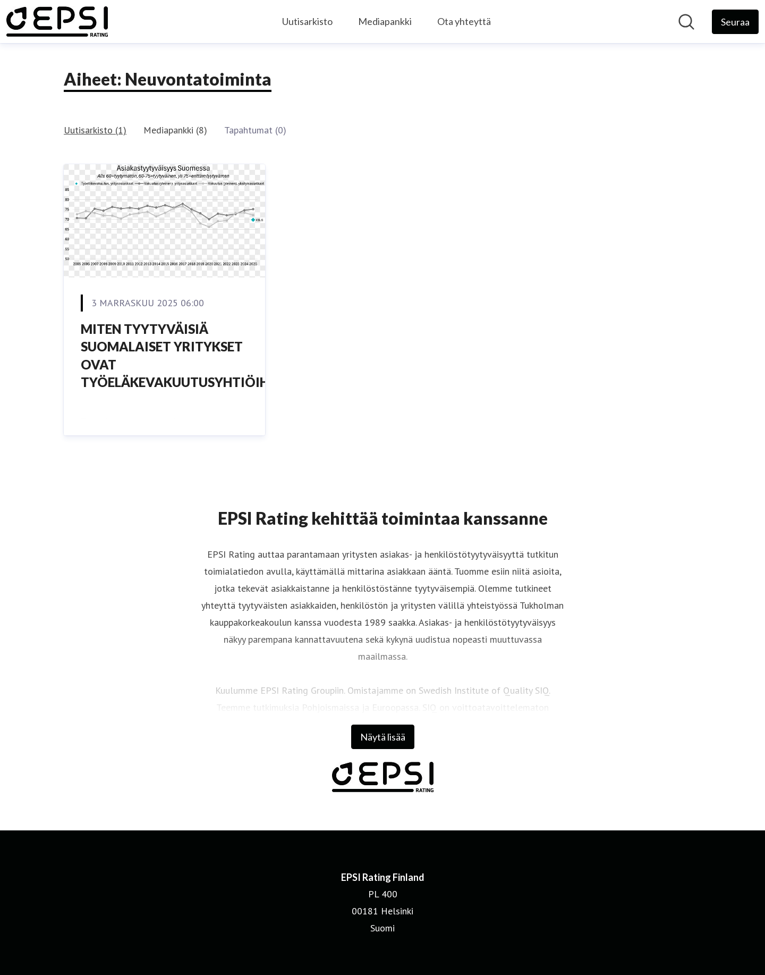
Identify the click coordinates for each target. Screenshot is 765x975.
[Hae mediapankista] (686, 21)
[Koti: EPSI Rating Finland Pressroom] (57, 21)
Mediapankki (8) (175, 130)
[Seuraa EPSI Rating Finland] (735, 22)
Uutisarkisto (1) (95, 130)
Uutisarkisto (307, 21)
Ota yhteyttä (464, 21)
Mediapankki (385, 21)
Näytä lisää (382, 737)
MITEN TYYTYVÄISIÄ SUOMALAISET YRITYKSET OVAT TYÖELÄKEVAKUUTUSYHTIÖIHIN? (184, 355)
